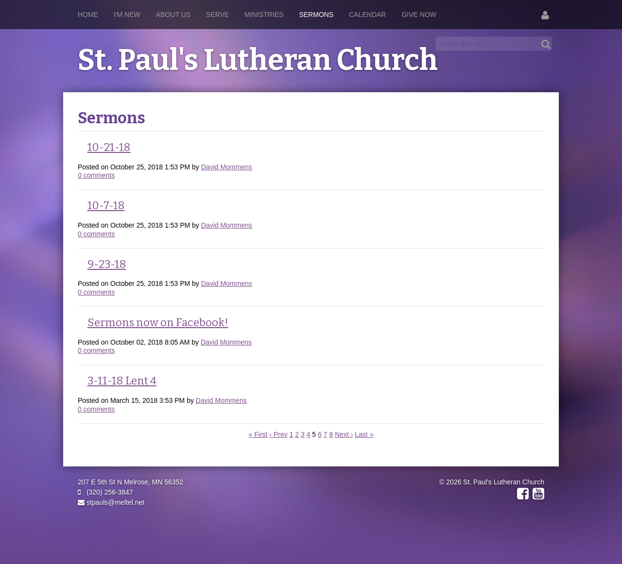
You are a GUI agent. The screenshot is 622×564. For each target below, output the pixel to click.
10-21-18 (109, 147)
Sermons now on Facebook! (157, 322)
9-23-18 (106, 264)
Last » (364, 434)
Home (88, 14)
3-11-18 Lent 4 (121, 380)
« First (258, 434)
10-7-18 (106, 205)
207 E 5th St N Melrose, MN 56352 (130, 482)
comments (96, 175)
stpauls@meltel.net (111, 502)
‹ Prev (278, 434)
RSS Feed (535, 128)
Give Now (418, 14)
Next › (344, 434)
